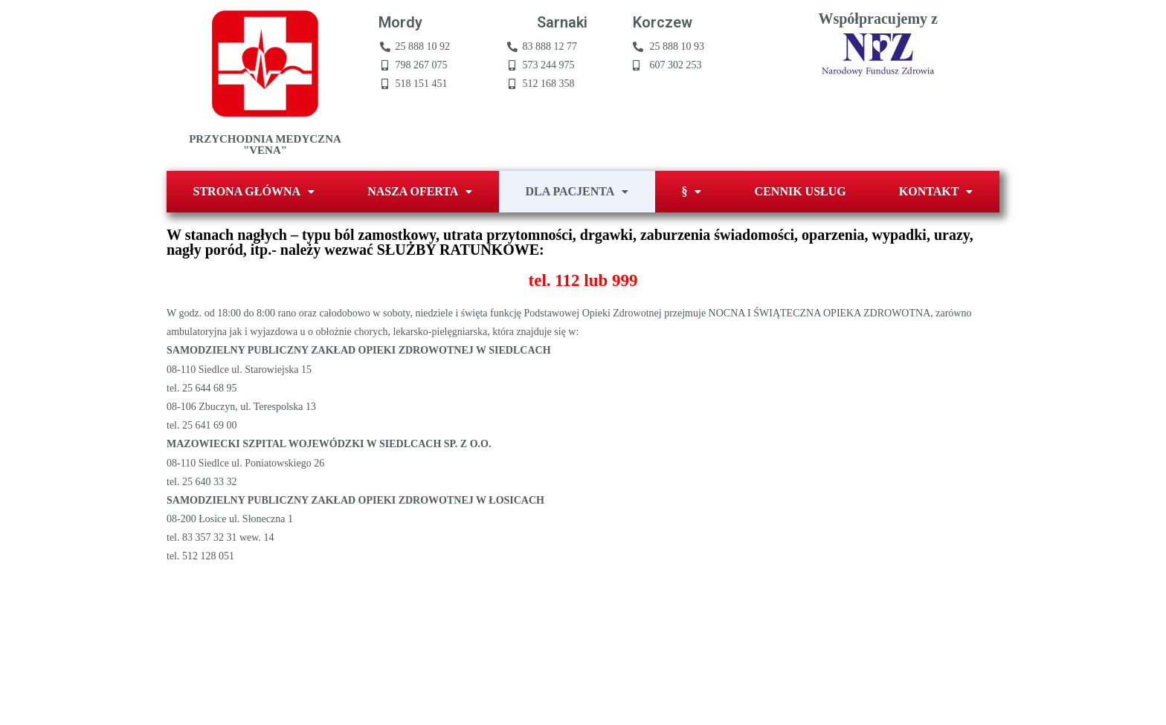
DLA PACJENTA (577, 191)
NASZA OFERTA (419, 191)
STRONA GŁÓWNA (254, 191)
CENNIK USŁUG (800, 191)
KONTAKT (936, 191)
